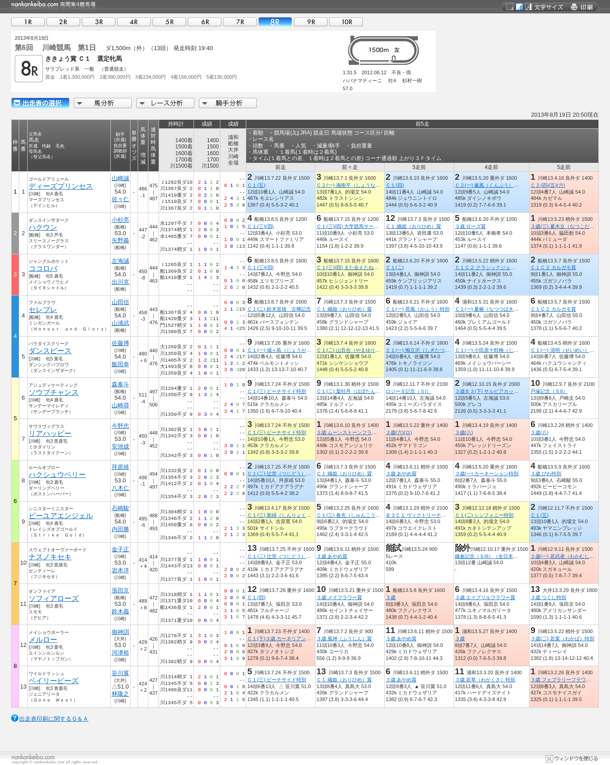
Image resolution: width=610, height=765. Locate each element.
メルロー (43, 639)
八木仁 (120, 488)
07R (240, 21)
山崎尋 (120, 405)
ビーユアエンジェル (61, 516)
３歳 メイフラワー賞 (339, 597)
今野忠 (120, 426)
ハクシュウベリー (57, 474)
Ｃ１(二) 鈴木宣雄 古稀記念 (279, 309)
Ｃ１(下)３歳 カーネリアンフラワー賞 (289, 638)
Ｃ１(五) (256, 185)
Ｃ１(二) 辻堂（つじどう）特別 (281, 473)
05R (169, 21)
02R (63, 21)
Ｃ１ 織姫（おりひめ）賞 (413, 226)
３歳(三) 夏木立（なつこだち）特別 (569, 226)
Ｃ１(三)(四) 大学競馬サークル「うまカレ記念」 (369, 226)
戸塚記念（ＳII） (549, 391)
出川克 (120, 282)
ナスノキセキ (50, 557)
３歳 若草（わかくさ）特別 (485, 679)
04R (134, 21)
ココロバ (43, 268)
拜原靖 (120, 467)
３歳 (390, 597)
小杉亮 (120, 219)
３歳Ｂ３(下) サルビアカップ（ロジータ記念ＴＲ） (511, 391)
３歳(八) (464, 432)
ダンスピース (50, 351)
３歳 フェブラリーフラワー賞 (563, 679)
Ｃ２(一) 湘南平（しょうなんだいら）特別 (363, 185)
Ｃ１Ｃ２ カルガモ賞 (553, 267)
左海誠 (120, 261)
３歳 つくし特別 (548, 597)
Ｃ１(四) (395, 185)
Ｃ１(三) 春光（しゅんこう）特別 (353, 515)
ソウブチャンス (54, 392)
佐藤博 (120, 343)
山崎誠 (120, 178)
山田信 (120, 302)
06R (205, 21)
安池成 (120, 446)
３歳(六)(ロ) (399, 432)
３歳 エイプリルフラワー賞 (485, 597)
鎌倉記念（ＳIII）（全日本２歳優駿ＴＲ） (501, 556)
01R (28, 21)
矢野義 (120, 240)
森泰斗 (120, 384)
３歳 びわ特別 (545, 473)
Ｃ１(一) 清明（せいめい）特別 (564, 350)
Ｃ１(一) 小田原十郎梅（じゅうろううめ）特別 (506, 350)
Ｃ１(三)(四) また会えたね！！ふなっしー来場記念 (372, 267)
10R (346, 21)
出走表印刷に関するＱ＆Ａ (53, 718)
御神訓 (120, 632)
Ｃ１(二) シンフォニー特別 (484, 515)
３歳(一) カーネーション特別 (487, 473)
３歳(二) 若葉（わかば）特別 (562, 638)
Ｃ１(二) (395, 267)
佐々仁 (120, 199)
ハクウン (43, 227)
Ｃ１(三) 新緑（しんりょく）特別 (284, 515)
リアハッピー (50, 433)
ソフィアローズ (54, 598)
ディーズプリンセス (61, 186)
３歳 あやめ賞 (401, 473)
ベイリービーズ (54, 681)
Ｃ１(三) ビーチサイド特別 (276, 391)
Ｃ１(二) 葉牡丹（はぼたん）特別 (353, 391)
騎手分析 (228, 103)
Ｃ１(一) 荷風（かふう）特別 (418, 309)
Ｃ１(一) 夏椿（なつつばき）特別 (492, 309)
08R (275, 21)
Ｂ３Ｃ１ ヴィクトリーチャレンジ (423, 515)
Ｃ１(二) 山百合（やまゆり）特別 (353, 350)
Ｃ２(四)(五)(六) (547, 185)
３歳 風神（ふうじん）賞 (344, 638)
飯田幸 (120, 364)
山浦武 (120, 323)
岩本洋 (120, 570)
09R (311, 21)
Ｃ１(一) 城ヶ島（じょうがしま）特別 (289, 350)
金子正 (120, 549)
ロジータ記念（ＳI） (408, 391)
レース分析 (165, 103)
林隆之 (120, 693)
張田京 (120, 590)
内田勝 (120, 529)
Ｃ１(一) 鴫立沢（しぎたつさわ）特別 (427, 350)
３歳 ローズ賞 (470, 226)
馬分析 (103, 103)
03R (99, 21)
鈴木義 (120, 611)
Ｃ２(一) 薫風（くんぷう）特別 (489, 185)
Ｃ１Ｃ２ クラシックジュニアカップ (495, 267)
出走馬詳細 (40, 103)
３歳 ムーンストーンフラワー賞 (351, 432)
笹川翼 (120, 673)
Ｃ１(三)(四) (260, 226)
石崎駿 (120, 508)
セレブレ (43, 309)
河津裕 (120, 652)
